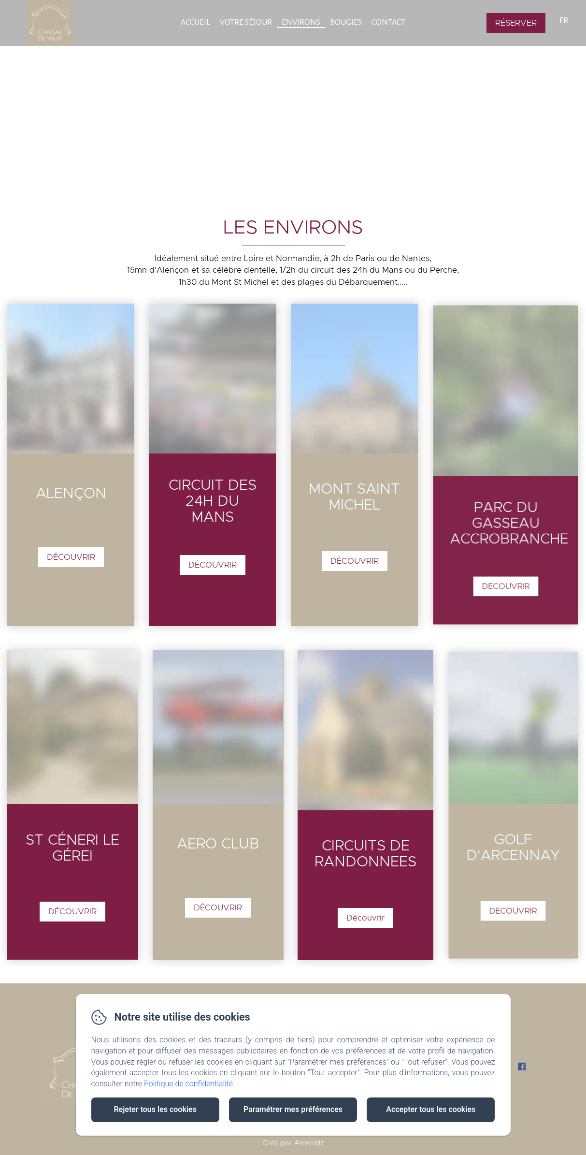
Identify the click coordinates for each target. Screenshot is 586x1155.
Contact (388, 22)
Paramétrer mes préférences (293, 1109)
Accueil (195, 22)
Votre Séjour (246, 22)
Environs (301, 22)
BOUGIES (346, 22)
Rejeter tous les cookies (155, 1109)
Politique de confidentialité (188, 1083)
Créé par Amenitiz (293, 1143)
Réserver (516, 23)
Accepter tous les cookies (430, 1109)
